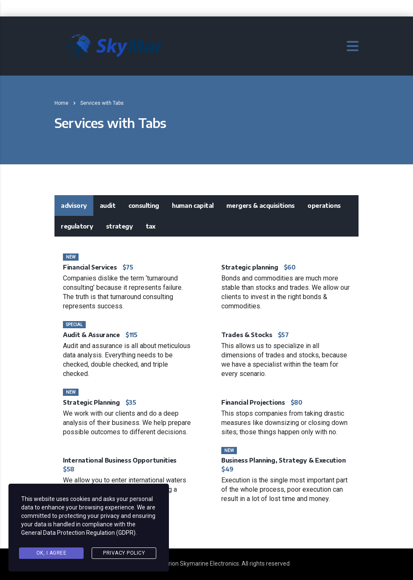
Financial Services (90, 267)
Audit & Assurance (91, 334)
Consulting (143, 205)
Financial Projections (253, 402)
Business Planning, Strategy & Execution (283, 460)
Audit (107, 205)
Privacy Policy (124, 553)
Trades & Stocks (246, 334)
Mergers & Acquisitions (260, 205)
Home (61, 103)
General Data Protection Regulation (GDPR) (78, 532)
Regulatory (77, 226)
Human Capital (192, 205)
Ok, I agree (51, 553)
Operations (323, 205)
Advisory (74, 205)
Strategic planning (249, 267)
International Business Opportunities (120, 460)
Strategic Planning (91, 402)
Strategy (119, 226)
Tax (150, 226)
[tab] (73, 205)
